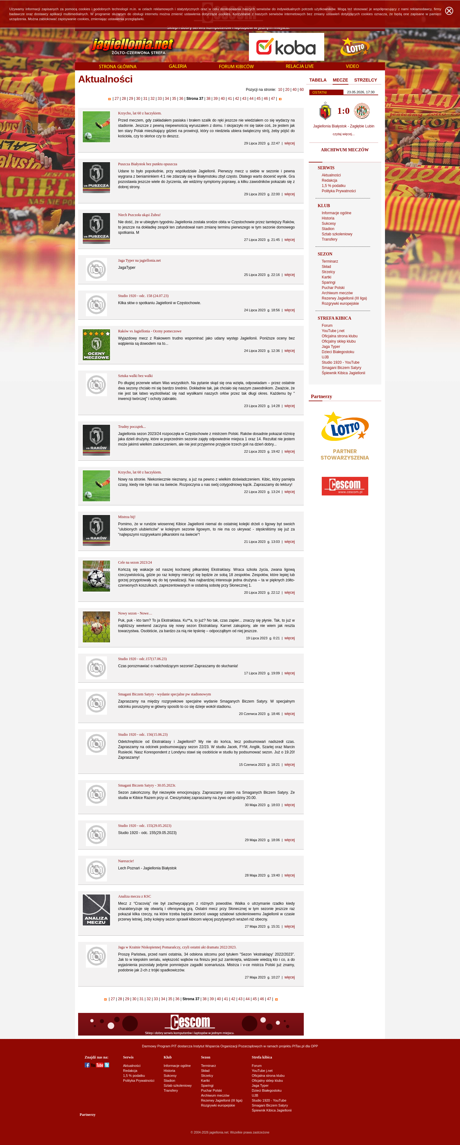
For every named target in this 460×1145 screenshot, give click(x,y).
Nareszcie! (126, 861)
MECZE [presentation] (340, 80)
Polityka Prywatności (339, 191)
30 (138, 98)
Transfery (329, 239)
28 (124, 98)
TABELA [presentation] (318, 80)
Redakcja (329, 180)
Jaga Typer (331, 346)
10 (280, 89)
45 (258, 98)
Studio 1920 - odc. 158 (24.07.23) (143, 296)
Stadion (328, 229)
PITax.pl (298, 1046)
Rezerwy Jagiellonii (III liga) (344, 298)
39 (215, 98)
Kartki (326, 277)
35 (174, 98)
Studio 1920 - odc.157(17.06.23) (142, 659)
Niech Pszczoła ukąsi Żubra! (139, 215)
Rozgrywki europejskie (340, 303)
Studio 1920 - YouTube (341, 362)
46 (266, 98)
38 (208, 98)
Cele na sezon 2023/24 (135, 562)
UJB (325, 357)
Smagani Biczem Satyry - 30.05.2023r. (147, 785)
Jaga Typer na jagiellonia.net (139, 260)
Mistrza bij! (126, 517)
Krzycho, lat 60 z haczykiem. (140, 113)
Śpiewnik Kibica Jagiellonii (343, 373)
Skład (326, 266)
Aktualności (331, 175)
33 (160, 98)
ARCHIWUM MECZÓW (345, 150)
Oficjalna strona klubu (339, 336)
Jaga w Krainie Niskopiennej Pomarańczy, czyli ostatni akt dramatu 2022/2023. (177, 947)
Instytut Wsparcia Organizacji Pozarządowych (228, 1046)
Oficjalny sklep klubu (339, 341)
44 (251, 98)
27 (116, 98)
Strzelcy (328, 272)
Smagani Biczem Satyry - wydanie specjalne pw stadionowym (164, 694)
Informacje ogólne (336, 213)
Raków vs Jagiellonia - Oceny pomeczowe (149, 331)
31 (145, 98)
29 (131, 98)
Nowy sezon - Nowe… (135, 613)
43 (244, 98)
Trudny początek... (132, 426)
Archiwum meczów (337, 293)
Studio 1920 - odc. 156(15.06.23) (143, 734)
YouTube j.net (333, 331)
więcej (290, 143)
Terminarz (330, 261)
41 (230, 98)
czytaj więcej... (344, 134)
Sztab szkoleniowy (337, 234)
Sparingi (328, 282)
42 (237, 98)
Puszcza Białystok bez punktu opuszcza (147, 164)
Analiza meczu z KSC (134, 896)
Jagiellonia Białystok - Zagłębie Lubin (343, 126)
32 (152, 98)
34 (167, 98)
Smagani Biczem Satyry (341, 368)
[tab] (318, 80)
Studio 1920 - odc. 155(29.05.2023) (144, 825)
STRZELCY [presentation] (365, 80)
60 (302, 89)
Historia (328, 218)
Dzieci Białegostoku (338, 352)
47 (273, 98)
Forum (327, 325)
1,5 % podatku (334, 186)
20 (287, 89)
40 (294, 89)
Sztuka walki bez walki (135, 376)
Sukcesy (329, 223)
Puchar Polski (333, 288)
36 (181, 98)
